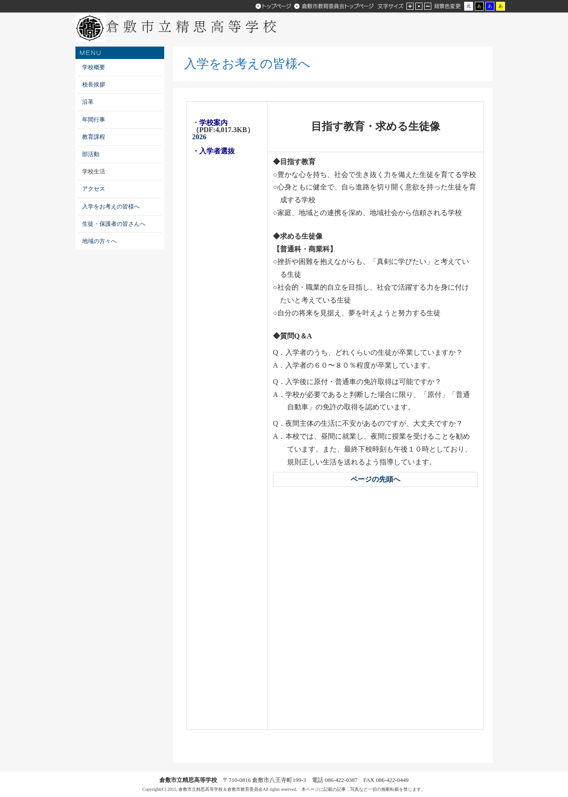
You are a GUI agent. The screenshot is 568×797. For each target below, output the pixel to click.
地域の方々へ (99, 241)
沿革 (88, 101)
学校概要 (93, 67)
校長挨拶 (93, 84)
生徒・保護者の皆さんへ (114, 223)
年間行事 (93, 119)
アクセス (93, 188)
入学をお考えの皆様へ (114, 206)
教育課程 (93, 136)
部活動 (90, 154)
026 (199, 137)
